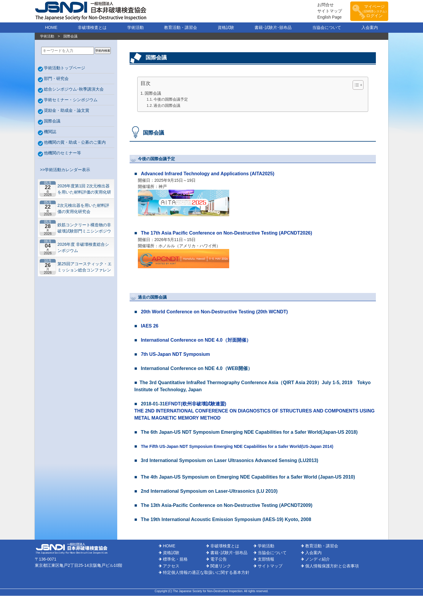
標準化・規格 (175, 559)
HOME (51, 27)
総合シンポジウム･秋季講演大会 (74, 89)
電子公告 (218, 559)
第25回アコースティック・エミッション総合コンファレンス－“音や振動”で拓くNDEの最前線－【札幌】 (84, 267)
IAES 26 (149, 326)
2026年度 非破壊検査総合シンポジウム (83, 247)
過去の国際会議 (166, 106)
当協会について (326, 27)
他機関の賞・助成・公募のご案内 (75, 142)
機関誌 (50, 132)
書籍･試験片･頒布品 (273, 27)
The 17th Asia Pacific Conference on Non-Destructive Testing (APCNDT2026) (226, 233)
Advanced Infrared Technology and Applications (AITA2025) (207, 173)
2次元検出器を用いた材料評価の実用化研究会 (83, 208)
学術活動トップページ (64, 68)
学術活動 (135, 27)
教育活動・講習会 (180, 27)
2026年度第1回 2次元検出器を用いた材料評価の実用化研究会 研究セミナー (84, 189)
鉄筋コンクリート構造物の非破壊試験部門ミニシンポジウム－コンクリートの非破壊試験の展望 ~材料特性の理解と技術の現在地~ (84, 228)
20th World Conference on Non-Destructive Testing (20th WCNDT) (214, 312)
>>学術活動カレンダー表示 (64, 170)
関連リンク (220, 566)
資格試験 (226, 27)
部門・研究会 (56, 78)
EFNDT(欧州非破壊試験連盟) (195, 404)
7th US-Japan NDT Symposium (175, 354)
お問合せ (322, 5)
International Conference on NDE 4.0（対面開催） (196, 340)
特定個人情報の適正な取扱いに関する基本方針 (206, 572)
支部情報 (266, 559)
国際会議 (52, 121)
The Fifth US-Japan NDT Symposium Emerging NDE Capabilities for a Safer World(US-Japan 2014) (237, 446)
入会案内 (369, 27)
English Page (326, 17)
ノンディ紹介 (317, 559)
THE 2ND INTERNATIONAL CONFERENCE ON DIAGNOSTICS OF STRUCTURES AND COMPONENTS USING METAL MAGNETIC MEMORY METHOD (254, 415)
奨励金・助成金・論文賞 (66, 110)
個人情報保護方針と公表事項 (332, 566)
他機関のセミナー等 (62, 153)
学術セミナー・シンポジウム (71, 100)
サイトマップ (326, 11)
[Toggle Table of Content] (355, 85)
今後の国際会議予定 (170, 100)
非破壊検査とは (92, 27)
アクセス (171, 566)
